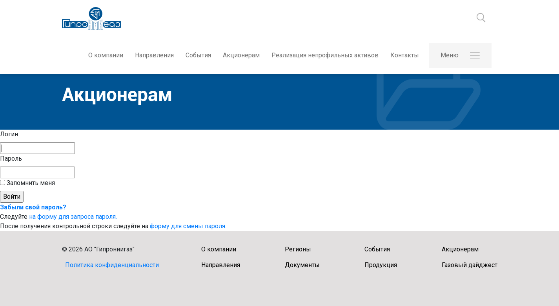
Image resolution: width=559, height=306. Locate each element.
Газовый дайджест (469, 265)
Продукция (380, 265)
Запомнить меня (30, 183)
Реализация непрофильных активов (325, 55)
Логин (9, 134)
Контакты (404, 55)
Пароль (11, 158)
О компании (105, 55)
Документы (302, 265)
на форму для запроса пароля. (73, 216)
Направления (154, 55)
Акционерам (241, 55)
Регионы (298, 249)
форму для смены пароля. (188, 226)
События (198, 55)
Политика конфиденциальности (112, 265)
